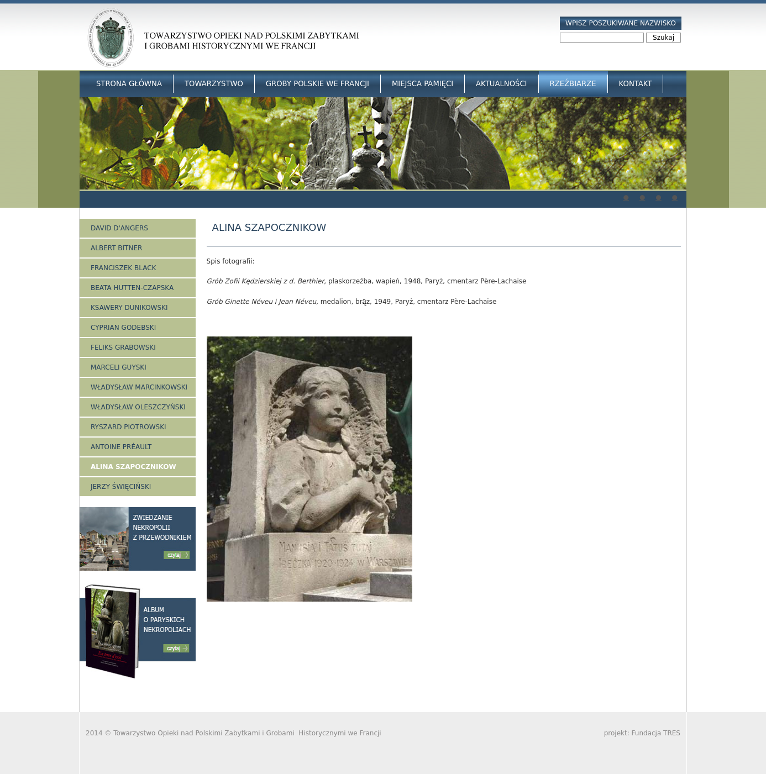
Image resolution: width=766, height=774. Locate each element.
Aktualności (501, 84)
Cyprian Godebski (123, 327)
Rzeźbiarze (573, 84)
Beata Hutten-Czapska (132, 288)
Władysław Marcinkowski (139, 387)
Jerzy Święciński (121, 487)
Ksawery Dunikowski (129, 308)
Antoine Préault (121, 447)
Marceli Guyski (118, 367)
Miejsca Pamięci (422, 84)
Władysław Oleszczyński (138, 407)
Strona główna (129, 84)
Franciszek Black (123, 268)
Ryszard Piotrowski (128, 427)
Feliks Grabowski (123, 347)
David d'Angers (119, 228)
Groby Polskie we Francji (317, 84)
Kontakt (635, 84)
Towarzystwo (214, 84)
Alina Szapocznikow (133, 467)
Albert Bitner (116, 248)
